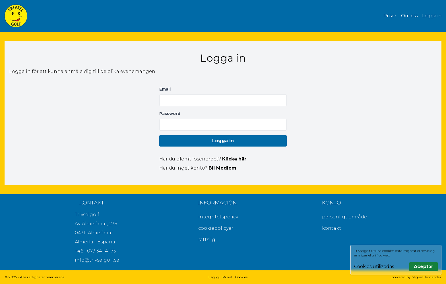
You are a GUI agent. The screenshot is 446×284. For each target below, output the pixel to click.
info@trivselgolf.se (97, 260)
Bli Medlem (222, 168)
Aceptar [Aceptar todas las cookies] (423, 266)
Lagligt (214, 277)
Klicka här (234, 159)
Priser (390, 15)
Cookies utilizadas (374, 266)
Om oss (409, 15)
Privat (227, 277)
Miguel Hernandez (426, 277)
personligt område (344, 217)
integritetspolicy (218, 217)
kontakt (331, 228)
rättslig (206, 239)
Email (165, 89)
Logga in (431, 15)
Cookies (241, 277)
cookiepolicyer (215, 228)
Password (169, 113)
